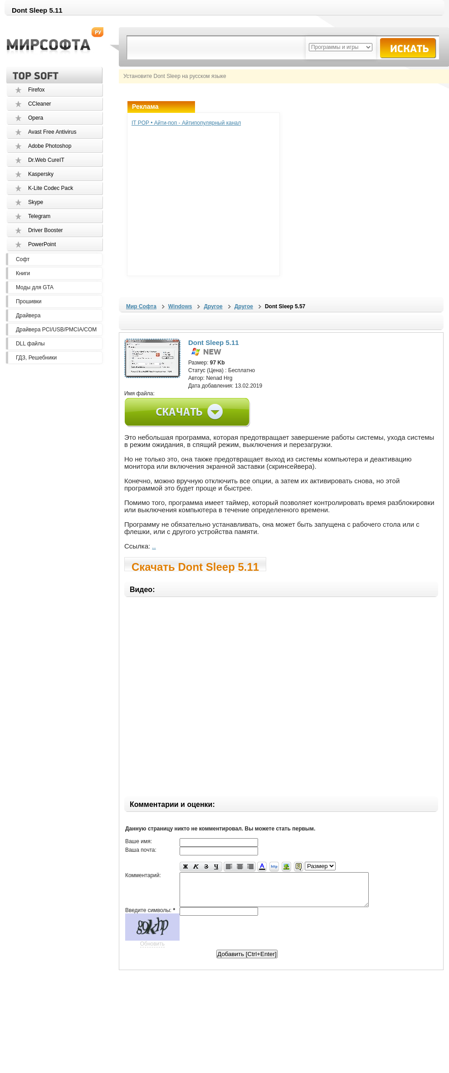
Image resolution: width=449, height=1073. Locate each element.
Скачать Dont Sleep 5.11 (195, 566)
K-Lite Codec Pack (50, 188)
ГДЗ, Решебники (36, 357)
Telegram (39, 216)
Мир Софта (141, 306)
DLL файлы (30, 343)
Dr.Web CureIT (46, 160)
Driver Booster (45, 230)
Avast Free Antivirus (52, 132)
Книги (23, 273)
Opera (35, 118)
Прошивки (29, 301)
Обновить (152, 950)
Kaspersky (41, 174)
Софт (22, 259)
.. (154, 546)
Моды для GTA (35, 287)
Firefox (36, 90)
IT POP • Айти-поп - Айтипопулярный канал (186, 123)
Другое (213, 306)
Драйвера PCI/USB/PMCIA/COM (56, 329)
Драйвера (28, 315)
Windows (180, 306)
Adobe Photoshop (49, 146)
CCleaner (39, 104)
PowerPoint (42, 244)
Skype (35, 202)
